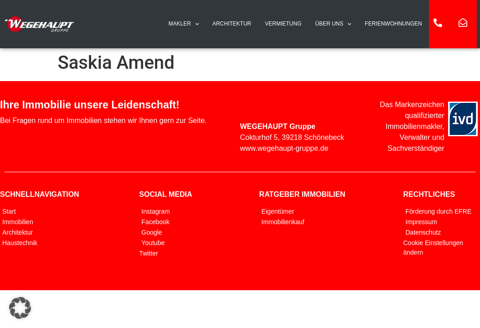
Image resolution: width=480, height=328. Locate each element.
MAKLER (184, 24)
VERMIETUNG (283, 23)
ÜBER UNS (333, 24)
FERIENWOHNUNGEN (393, 23)
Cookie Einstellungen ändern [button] (433, 247)
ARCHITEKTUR (231, 23)
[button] (20, 308)
